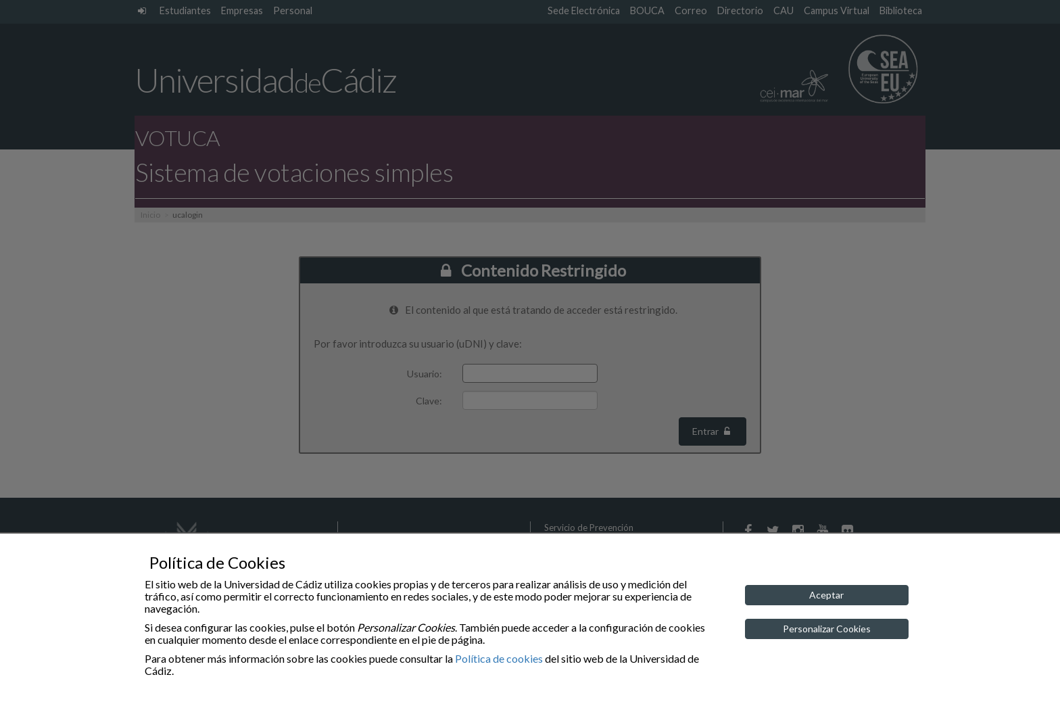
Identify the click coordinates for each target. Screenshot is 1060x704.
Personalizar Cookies (827, 628)
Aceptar (826, 595)
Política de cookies (499, 658)
